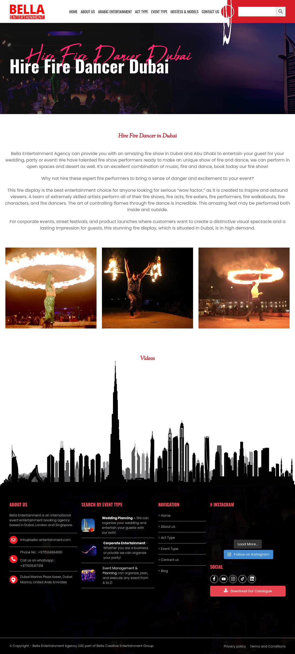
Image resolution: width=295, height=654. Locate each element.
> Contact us (168, 559)
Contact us (210, 11)
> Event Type (168, 548)
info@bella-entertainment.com (45, 539)
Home (73, 11)
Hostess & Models (184, 11)
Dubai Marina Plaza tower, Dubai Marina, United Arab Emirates (46, 579)
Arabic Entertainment (115, 11)
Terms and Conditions (268, 646)
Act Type (141, 11)
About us (88, 11)
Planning (110, 573)
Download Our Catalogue (248, 590)
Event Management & (120, 568)
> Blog (163, 571)
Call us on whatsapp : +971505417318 (37, 563)
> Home (164, 515)
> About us (166, 526)
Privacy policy (235, 646)
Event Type (159, 11)
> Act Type (166, 537)
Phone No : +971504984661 (41, 552)
